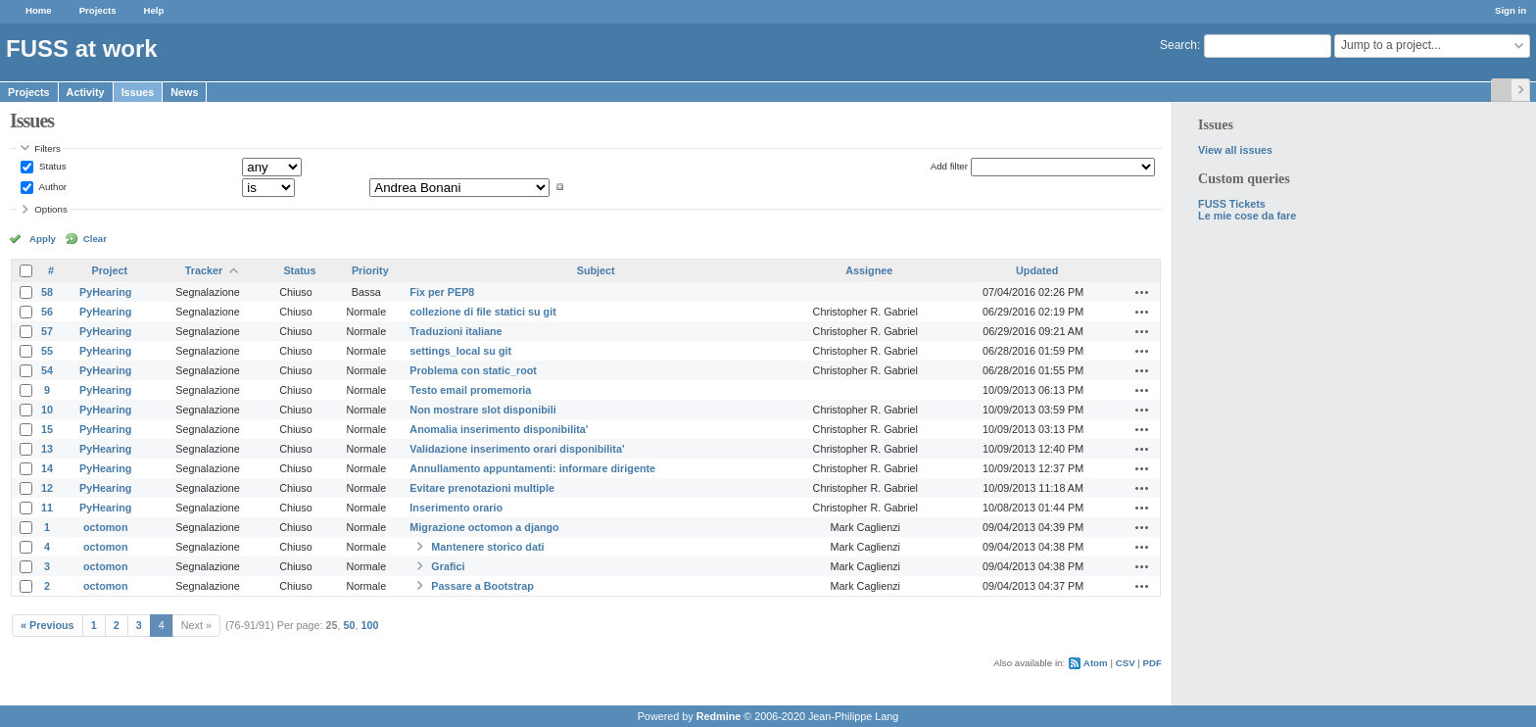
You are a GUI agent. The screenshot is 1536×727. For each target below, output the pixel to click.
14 (47, 468)
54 (47, 370)
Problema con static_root (473, 370)
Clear (95, 238)
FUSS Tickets (1232, 204)
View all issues (1235, 150)
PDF (1152, 662)
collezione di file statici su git (482, 311)
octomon (105, 527)
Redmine (719, 716)
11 (47, 507)
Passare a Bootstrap (482, 586)
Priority (370, 270)
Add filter (949, 166)
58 (47, 292)
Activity (86, 92)
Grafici (447, 566)
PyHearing (105, 292)
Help (154, 10)
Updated (1037, 270)
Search (1178, 45)
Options (51, 209)
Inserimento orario (456, 507)
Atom (1095, 662)
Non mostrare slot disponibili (482, 409)
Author (51, 186)
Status (51, 166)
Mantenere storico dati (487, 547)
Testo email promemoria (470, 390)
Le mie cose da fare (1247, 215)
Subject (596, 270)
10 (47, 409)
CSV (1125, 662)
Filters (47, 148)
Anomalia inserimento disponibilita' (498, 429)
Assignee (868, 270)
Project (109, 270)
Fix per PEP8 (441, 292)
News (184, 92)
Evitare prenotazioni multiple (481, 488)
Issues (138, 92)
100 (370, 625)
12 (47, 488)
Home (38, 10)
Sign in (1510, 10)
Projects (98, 10)
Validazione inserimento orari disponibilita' (516, 449)
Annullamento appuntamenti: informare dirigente (532, 468)
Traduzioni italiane (455, 331)
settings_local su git (460, 351)
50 (350, 625)
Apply (42, 238)
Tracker (203, 270)
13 (47, 449)
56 (47, 311)
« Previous (47, 625)
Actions (1142, 292)
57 (47, 331)
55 (47, 351)
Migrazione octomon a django (483, 527)
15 (47, 429)
